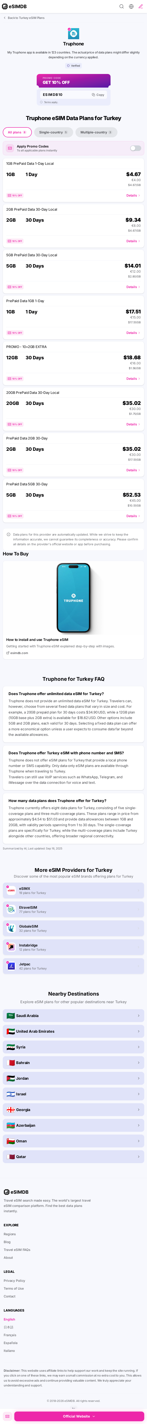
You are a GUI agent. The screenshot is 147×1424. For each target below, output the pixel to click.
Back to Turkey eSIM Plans (24, 18)
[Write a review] (140, 6)
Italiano (9, 1351)
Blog (7, 1242)
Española (11, 1343)
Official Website (79, 1416)
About (8, 1257)
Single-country (53, 132)
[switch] (135, 148)
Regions (10, 1234)
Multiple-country (96, 132)
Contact (9, 1296)
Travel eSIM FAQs (17, 1250)
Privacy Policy (14, 1280)
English (9, 1319)
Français (10, 1335)
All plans (17, 132)
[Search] (121, 6)
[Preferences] (131, 6)
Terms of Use (14, 1288)
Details (133, 195)
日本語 (8, 1327)
